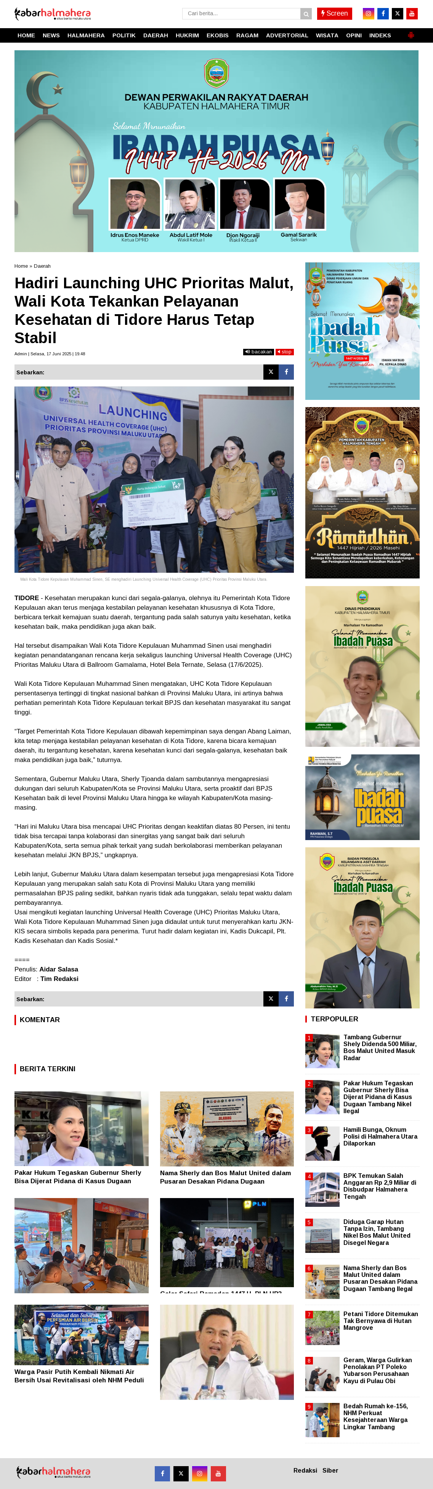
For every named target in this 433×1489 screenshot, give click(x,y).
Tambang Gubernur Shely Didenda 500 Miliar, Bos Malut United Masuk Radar (380, 1047)
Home (21, 266)
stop (285, 352)
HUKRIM (187, 35)
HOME (26, 35)
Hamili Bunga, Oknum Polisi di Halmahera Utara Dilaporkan (380, 1136)
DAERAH (155, 35)
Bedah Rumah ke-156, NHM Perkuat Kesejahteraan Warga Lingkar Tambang (375, 1416)
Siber (330, 1470)
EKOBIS (218, 35)
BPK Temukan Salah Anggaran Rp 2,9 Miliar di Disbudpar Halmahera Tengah (379, 1186)
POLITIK (124, 35)
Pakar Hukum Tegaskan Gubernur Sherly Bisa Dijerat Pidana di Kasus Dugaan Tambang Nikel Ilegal (77, 1181)
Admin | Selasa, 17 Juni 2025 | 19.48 (49, 353)
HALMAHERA (86, 35)
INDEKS (380, 35)
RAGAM (247, 35)
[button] (411, 32)
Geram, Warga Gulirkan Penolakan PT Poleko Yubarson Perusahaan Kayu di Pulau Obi (377, 1370)
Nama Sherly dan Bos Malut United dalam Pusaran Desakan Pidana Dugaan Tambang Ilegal (225, 1181)
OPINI (354, 35)
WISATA (327, 35)
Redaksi (305, 1470)
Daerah (42, 266)
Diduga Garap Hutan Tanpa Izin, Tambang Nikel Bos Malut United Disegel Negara (377, 1232)
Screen (334, 13)
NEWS (51, 35)
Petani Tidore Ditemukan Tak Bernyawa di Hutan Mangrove (380, 1321)
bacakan (258, 352)
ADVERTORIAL (287, 35)
